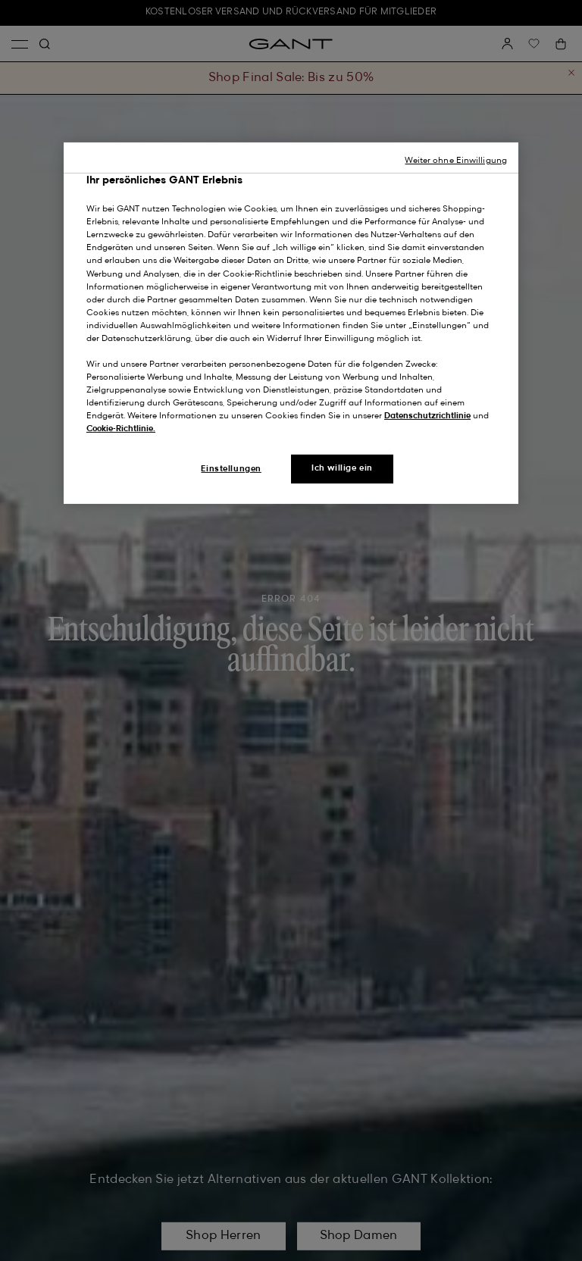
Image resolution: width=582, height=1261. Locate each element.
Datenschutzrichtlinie (427, 416)
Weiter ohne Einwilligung (456, 160)
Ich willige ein (342, 468)
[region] (291, 323)
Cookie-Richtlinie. (120, 428)
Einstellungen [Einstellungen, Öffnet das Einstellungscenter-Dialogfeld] (231, 469)
